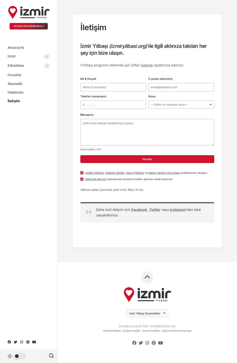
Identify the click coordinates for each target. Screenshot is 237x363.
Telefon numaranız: (93, 96)
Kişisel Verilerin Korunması (164, 172)
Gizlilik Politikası (94, 172)
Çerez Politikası (135, 172)
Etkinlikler (16, 66)
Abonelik (15, 84)
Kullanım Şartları (115, 172)
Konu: (152, 96)
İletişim (14, 101)
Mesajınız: (87, 114)
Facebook (139, 210)
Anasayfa (16, 48)
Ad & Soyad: (88, 78)
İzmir (12, 56)
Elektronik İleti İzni (95, 179)
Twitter (154, 210)
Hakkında (16, 92)
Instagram (178, 210)
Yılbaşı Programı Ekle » (28, 26)
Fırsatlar (15, 75)
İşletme (147, 65)
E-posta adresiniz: (160, 78)
